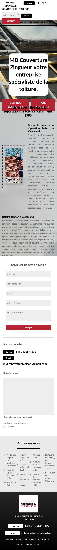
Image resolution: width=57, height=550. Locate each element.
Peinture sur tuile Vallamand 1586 (36, 466)
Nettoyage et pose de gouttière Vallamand (11, 460)
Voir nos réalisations (15, 105)
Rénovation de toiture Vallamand (49, 477)
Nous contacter (43, 105)
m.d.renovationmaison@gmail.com (25, 364)
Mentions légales (28, 544)
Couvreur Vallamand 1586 (23, 467)
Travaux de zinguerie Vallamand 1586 (36, 480)
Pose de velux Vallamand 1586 (11, 474)
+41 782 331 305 (26, 352)
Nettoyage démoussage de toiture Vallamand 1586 (49, 462)
